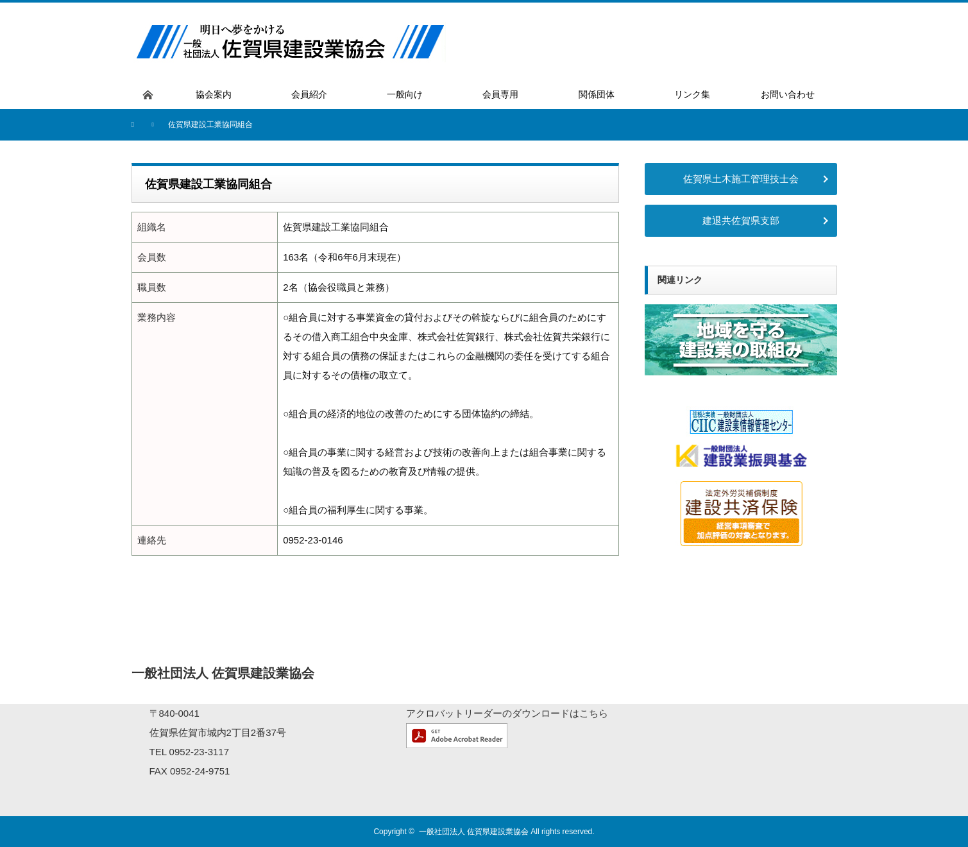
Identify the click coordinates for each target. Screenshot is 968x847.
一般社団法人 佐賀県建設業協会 (474, 831)
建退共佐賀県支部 (740, 220)
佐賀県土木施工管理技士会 (741, 178)
